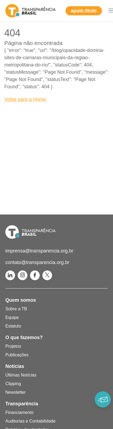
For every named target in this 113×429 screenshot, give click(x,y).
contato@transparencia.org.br (37, 262)
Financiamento (19, 412)
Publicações (16, 355)
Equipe (12, 317)
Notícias (14, 366)
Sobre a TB (16, 309)
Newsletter (15, 392)
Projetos (13, 346)
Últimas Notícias (21, 375)
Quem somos (20, 300)
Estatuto (13, 326)
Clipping (13, 383)
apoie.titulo (84, 10)
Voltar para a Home (25, 99)
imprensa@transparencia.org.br (39, 251)
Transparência (21, 403)
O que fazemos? (24, 337)
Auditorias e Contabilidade (30, 421)
